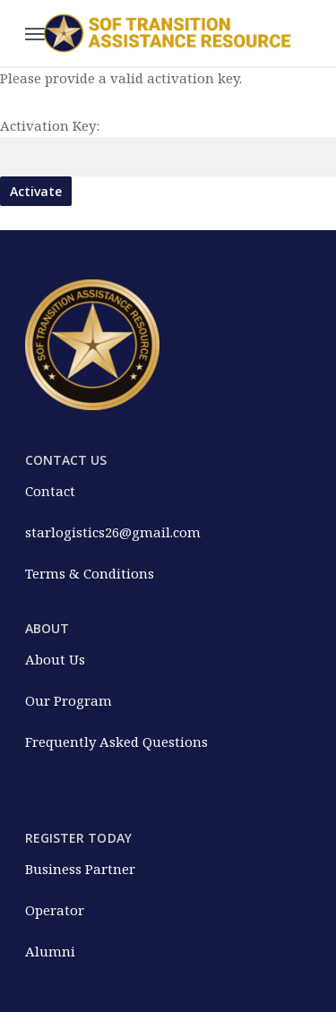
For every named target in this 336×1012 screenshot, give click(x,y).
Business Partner (80, 869)
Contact (50, 491)
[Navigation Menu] (35, 33)
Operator (54, 910)
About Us (55, 659)
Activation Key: (49, 125)
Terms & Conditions (89, 573)
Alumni (50, 951)
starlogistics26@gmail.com (113, 532)
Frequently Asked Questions (116, 741)
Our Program (68, 700)
